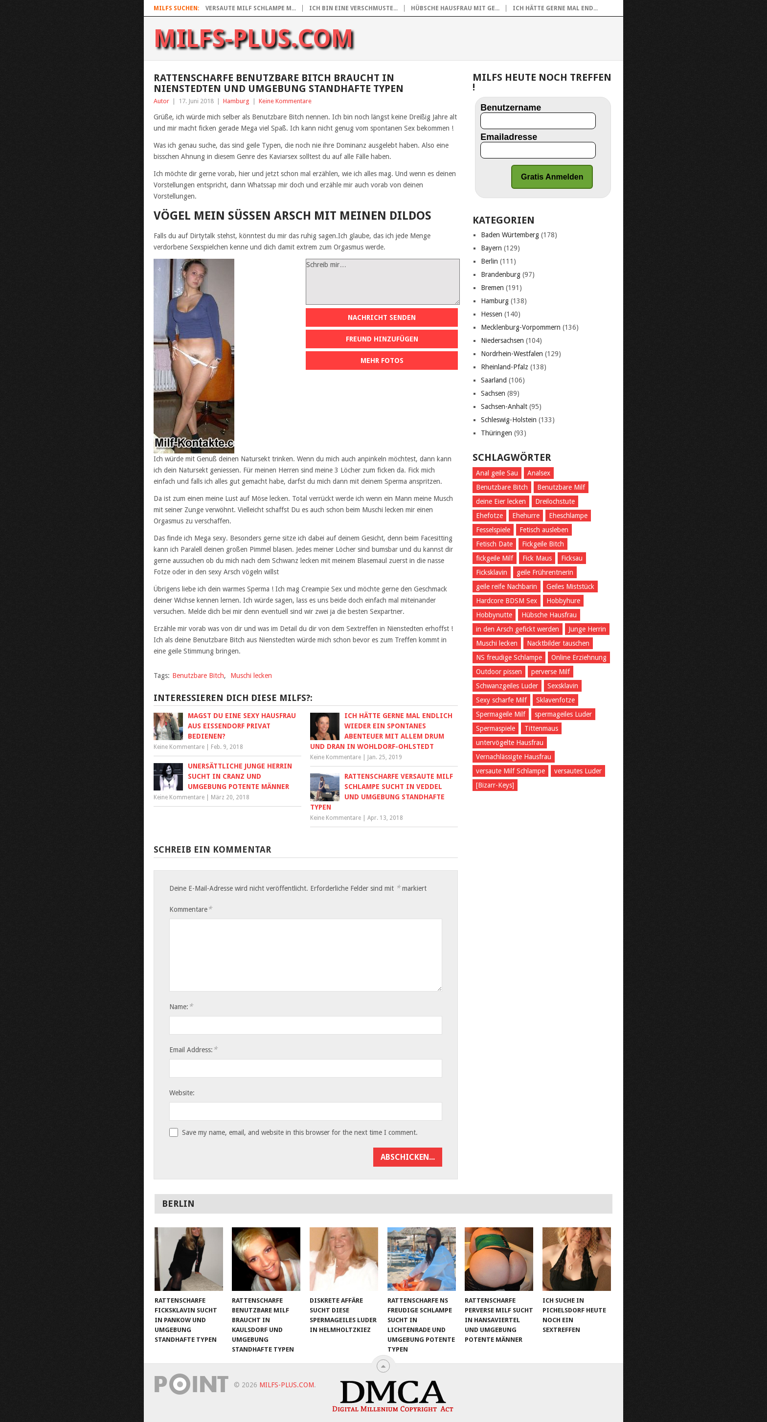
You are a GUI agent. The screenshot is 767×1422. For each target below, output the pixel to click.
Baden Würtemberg (510, 235)
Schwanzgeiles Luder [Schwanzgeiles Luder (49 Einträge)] (507, 686)
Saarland (494, 380)
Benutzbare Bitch (198, 675)
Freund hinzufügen (382, 339)
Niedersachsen (502, 340)
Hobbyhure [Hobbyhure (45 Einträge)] (563, 601)
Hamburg (236, 101)
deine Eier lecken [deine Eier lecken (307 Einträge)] (501, 501)
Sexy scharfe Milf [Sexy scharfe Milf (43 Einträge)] (501, 700)
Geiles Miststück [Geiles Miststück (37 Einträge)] (570, 586)
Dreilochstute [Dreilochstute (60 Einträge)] (555, 501)
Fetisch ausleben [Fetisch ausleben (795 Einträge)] (543, 530)
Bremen (492, 288)
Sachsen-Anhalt (504, 406)
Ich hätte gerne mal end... (555, 8)
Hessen (491, 314)
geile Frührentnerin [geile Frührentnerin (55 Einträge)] (545, 572)
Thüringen (496, 433)
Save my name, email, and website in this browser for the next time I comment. (300, 1132)
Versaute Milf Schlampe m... (250, 8)
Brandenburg (500, 274)
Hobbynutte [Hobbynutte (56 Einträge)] (494, 615)
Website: (182, 1093)
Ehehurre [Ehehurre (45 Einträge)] (526, 515)
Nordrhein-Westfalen (512, 354)
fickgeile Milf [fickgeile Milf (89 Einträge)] (494, 558)
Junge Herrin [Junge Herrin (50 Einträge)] (587, 629)
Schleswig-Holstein (509, 420)
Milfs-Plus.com (254, 38)
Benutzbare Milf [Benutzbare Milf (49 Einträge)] (561, 487)
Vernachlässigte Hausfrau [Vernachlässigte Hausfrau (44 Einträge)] (513, 757)
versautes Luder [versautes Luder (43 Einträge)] (578, 771)
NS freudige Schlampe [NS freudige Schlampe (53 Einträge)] (509, 657)
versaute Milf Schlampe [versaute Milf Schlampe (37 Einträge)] (510, 771)
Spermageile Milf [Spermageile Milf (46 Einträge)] (500, 714)
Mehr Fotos (382, 360)
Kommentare (190, 909)
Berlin (489, 261)
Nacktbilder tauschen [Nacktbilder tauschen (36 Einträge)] (558, 643)
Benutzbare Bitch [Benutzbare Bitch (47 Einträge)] (502, 487)
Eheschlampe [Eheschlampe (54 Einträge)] (568, 515)
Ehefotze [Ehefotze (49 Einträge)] (489, 515)
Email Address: (193, 1049)
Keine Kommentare (285, 101)
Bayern (491, 248)
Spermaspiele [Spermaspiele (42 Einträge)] (495, 728)
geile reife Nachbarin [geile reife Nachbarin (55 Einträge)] (506, 586)
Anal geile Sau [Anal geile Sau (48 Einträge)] (497, 473)
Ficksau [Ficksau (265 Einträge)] (572, 558)
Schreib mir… (383, 282)
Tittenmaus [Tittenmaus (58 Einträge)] (541, 728)
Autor (161, 101)
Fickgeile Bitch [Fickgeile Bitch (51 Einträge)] (543, 544)
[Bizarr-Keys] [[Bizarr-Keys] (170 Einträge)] (495, 785)
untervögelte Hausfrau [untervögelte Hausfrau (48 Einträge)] (509, 742)
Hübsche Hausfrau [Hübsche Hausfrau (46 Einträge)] (549, 615)
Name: (181, 1006)
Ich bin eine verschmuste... (353, 8)
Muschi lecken (251, 675)
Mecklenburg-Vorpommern (521, 327)
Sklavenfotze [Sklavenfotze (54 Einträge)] (555, 700)
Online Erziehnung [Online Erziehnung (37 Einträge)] (579, 657)
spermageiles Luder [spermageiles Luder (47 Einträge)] (563, 714)
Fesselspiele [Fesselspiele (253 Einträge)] (493, 530)
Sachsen (493, 393)
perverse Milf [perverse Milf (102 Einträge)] (550, 672)
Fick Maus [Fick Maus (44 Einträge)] (537, 558)
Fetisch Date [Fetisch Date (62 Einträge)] (494, 544)
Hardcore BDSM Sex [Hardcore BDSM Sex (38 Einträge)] (506, 601)
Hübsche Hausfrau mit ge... (455, 8)
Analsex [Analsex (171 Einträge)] (538, 473)
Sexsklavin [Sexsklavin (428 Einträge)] (562, 686)
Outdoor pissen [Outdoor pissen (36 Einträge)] (499, 672)
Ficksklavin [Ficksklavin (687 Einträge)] (491, 572)
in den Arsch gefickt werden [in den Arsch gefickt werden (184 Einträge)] (517, 629)
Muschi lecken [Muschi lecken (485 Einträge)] (497, 643)
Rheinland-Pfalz (504, 367)
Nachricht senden (382, 317)
